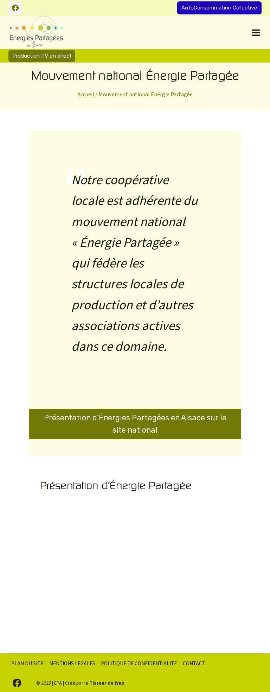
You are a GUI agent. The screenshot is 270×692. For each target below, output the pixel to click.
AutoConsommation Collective (219, 8)
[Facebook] (15, 8)
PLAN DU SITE (27, 663)
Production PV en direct (42, 56)
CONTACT (194, 663)
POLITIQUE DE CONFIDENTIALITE (139, 663)
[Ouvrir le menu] (255, 32)
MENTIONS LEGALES (72, 663)
